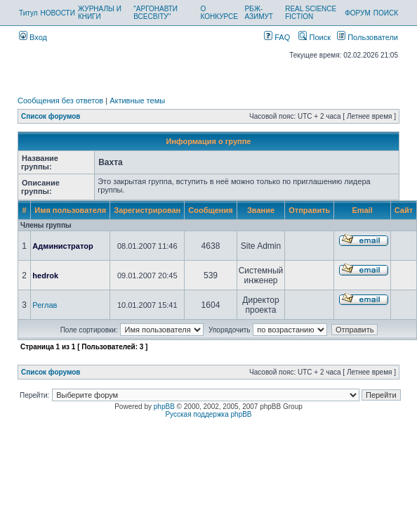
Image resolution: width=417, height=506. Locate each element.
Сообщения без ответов (60, 100)
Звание (260, 210)
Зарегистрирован (147, 210)
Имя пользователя (70, 210)
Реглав (44, 305)
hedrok (45, 275)
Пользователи (367, 37)
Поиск (314, 37)
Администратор (62, 246)
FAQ (277, 37)
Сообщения (210, 210)
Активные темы (137, 100)
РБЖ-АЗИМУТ (258, 12)
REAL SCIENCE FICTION (310, 12)
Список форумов (51, 116)
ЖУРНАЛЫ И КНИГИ (99, 12)
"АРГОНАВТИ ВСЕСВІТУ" (155, 12)
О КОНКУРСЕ (219, 12)
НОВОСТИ (58, 13)
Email (362, 210)
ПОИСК (385, 13)
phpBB (164, 406)
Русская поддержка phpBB (208, 414)
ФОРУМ (358, 13)
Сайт (404, 210)
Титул (28, 13)
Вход (33, 37)
